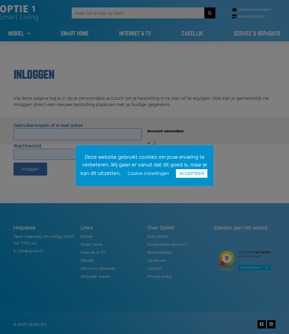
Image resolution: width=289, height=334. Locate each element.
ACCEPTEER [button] (191, 173)
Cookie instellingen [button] (148, 173)
